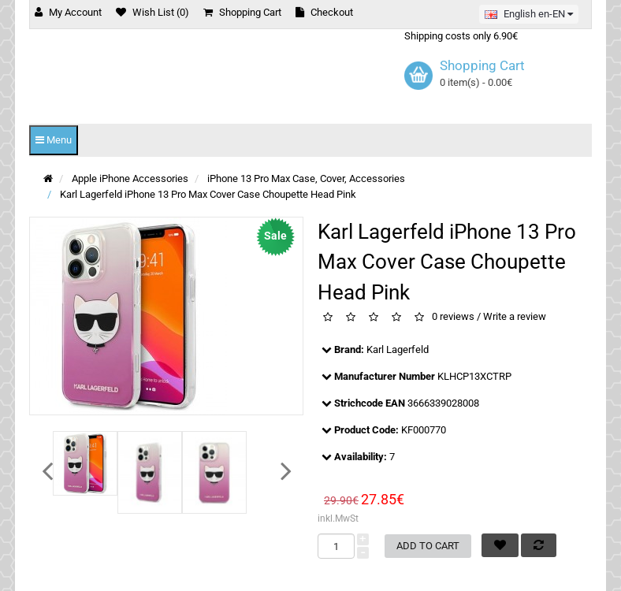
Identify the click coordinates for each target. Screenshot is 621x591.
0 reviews (453, 317)
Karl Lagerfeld (397, 349)
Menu (53, 140)
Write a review (514, 317)
